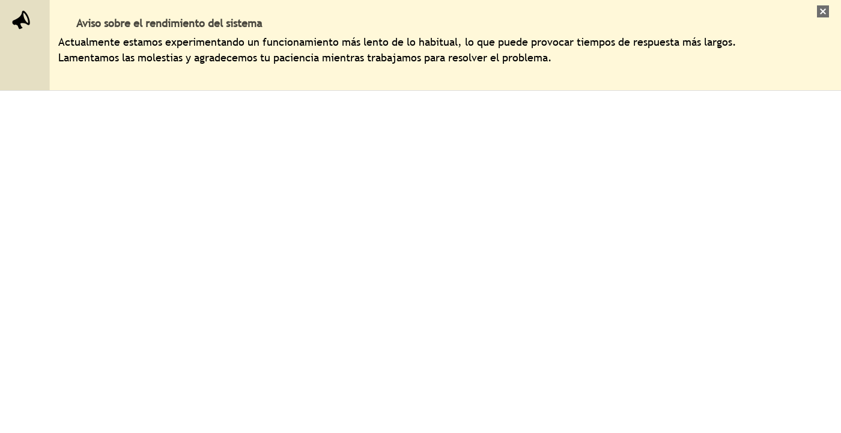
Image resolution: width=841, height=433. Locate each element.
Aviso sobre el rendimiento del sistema (169, 23)
